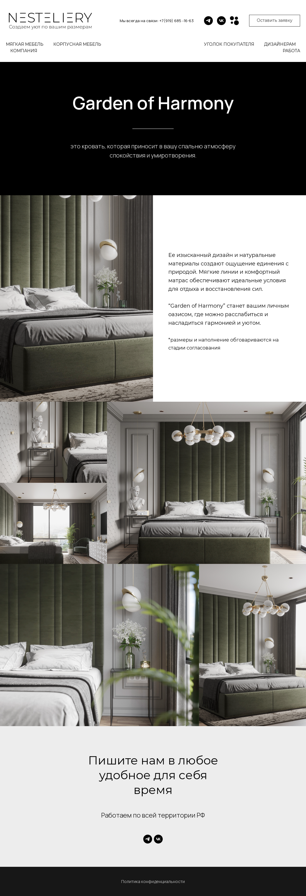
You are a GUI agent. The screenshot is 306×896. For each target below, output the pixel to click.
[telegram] (208, 20)
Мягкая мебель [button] (24, 44)
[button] (274, 21)
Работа (291, 50)
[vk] (221, 20)
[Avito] (234, 20)
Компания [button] (23, 50)
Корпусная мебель (77, 44)
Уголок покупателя (229, 44)
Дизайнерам (280, 44)
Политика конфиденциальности (153, 881)
